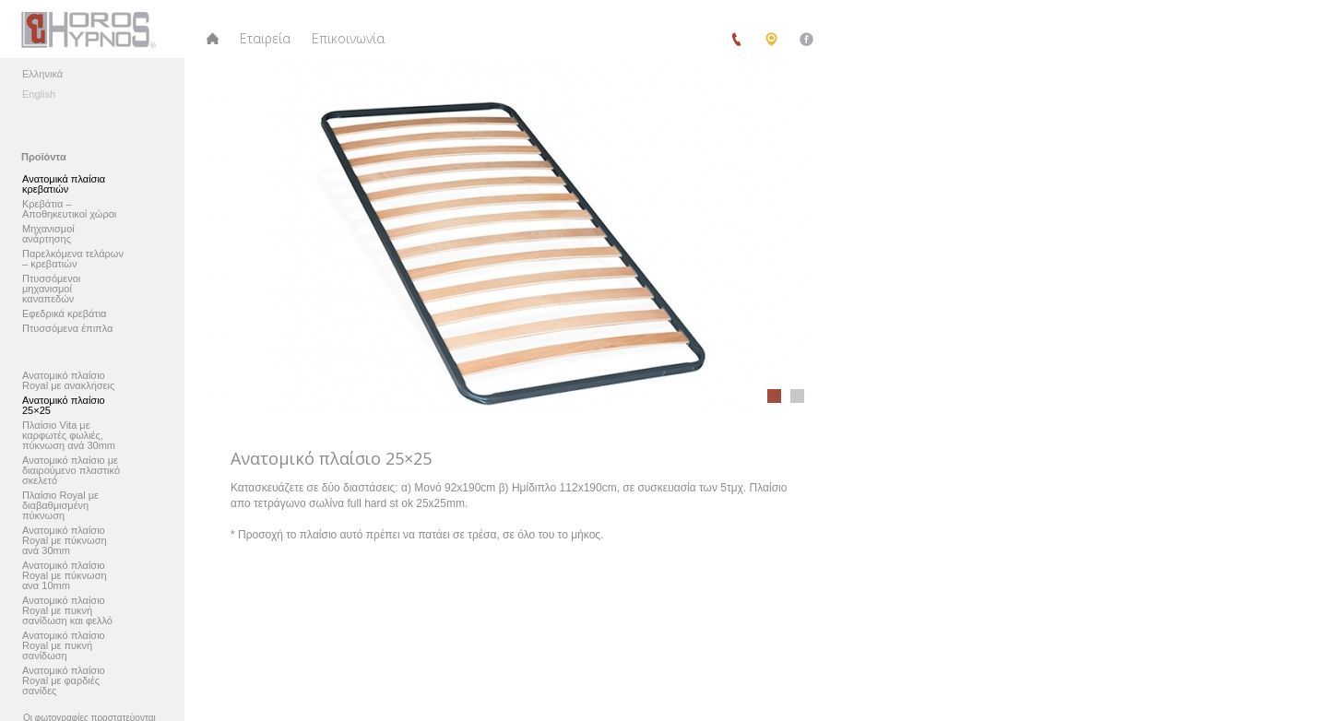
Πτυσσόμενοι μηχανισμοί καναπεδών (51, 289)
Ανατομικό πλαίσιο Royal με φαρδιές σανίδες (63, 681)
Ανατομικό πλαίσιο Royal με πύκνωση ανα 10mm (64, 576)
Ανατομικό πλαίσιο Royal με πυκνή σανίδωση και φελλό (67, 611)
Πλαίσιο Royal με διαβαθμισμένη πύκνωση (60, 506)
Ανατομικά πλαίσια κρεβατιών (63, 184)
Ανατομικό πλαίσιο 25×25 (63, 406)
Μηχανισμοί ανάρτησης (48, 234)
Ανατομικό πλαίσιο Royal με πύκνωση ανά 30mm (64, 541)
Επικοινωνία (348, 38)
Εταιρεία (265, 38)
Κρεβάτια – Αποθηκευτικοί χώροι (69, 209)
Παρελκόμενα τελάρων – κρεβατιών (73, 259)
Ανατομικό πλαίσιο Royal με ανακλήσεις (68, 381)
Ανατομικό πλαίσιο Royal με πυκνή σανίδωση (63, 646)
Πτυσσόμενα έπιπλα (67, 329)
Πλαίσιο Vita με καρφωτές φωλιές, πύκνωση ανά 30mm (68, 435)
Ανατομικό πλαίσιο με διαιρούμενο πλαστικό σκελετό (71, 470)
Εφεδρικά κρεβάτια (64, 314)
